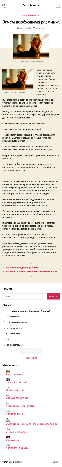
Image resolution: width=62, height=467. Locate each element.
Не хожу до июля (13, 334)
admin (28, 28)
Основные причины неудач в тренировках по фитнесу (32, 421)
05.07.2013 (40, 28)
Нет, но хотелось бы (14, 345)
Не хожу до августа (14, 328)
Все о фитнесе (31, 5)
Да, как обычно (12, 317)
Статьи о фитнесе (31, 16)
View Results (31, 358)
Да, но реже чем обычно (16, 322)
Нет (7, 339)
